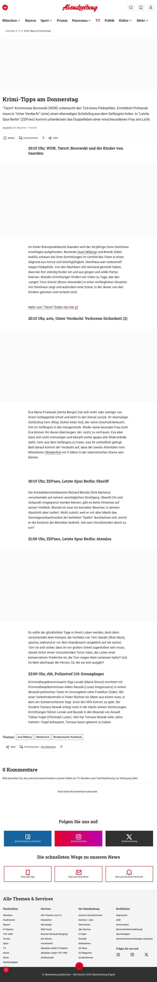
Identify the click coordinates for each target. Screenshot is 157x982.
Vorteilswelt (47, 943)
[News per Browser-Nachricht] (129, 874)
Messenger (46, 924)
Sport (45, 20)
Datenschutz (122, 924)
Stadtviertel (9, 920)
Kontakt (82, 938)
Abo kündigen (123, 934)
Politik (109, 20)
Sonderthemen (85, 957)
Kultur (124, 20)
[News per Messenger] (27, 874)
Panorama (79, 20)
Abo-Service (84, 929)
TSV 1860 (8, 934)
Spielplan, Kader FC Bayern (54, 948)
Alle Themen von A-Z (51, 915)
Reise (6, 957)
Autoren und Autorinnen (90, 915)
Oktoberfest (53, 452)
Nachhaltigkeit (10, 962)
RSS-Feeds (46, 929)
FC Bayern (8, 929)
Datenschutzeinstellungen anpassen (134, 938)
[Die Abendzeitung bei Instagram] (78, 838)
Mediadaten (84, 943)
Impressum (121, 915)
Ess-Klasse (46, 938)
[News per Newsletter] (78, 874)
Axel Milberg (87, 252)
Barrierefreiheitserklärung (129, 929)
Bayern (30, 20)
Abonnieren (84, 924)
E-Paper (82, 934)
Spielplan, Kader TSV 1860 (54, 953)
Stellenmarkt (47, 957)
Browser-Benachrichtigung (54, 934)
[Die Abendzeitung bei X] (129, 838)
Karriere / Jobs (85, 920)
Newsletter (46, 920)
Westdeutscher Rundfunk (67, 737)
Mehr (141, 20)
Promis (62, 20)
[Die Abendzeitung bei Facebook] (27, 838)
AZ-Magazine (85, 953)
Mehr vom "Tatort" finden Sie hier (51, 307)
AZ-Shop (82, 948)
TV (98, 20)
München (9, 20)
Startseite (10, 31)
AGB (118, 920)
